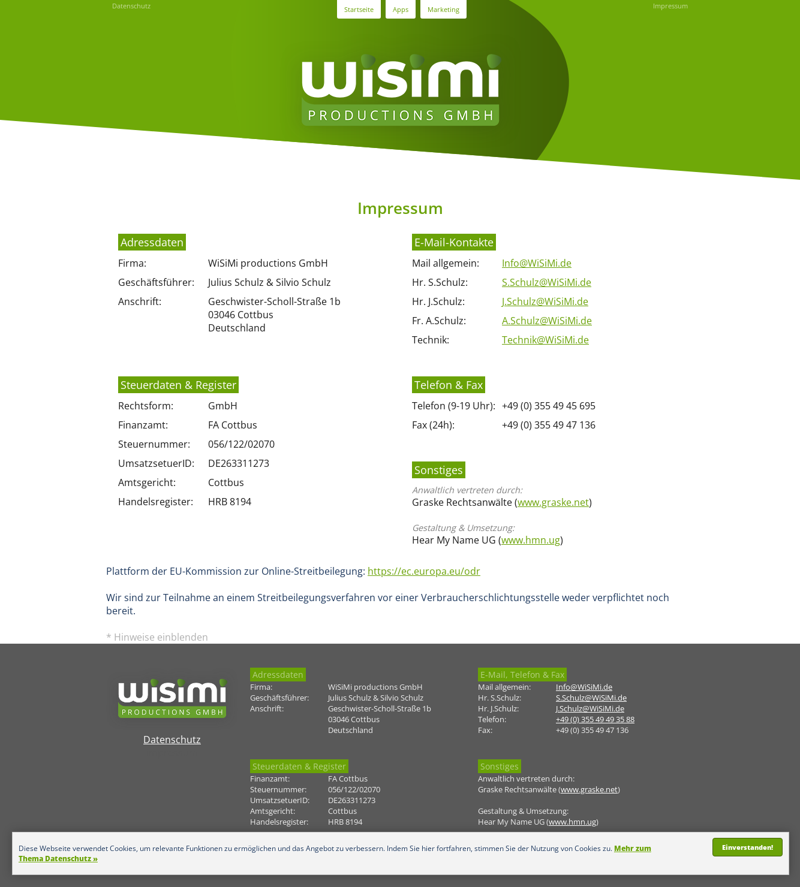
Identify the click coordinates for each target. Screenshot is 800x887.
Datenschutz (131, 5)
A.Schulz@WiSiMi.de (547, 320)
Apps (400, 9)
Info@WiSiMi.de (537, 263)
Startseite (359, 9)
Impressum (670, 5)
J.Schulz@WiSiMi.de (545, 301)
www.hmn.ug (530, 540)
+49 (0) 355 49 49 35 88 (595, 719)
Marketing (443, 9)
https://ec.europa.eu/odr (424, 571)
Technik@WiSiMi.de (545, 339)
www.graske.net (553, 502)
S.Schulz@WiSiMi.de (546, 282)
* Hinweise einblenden (157, 637)
